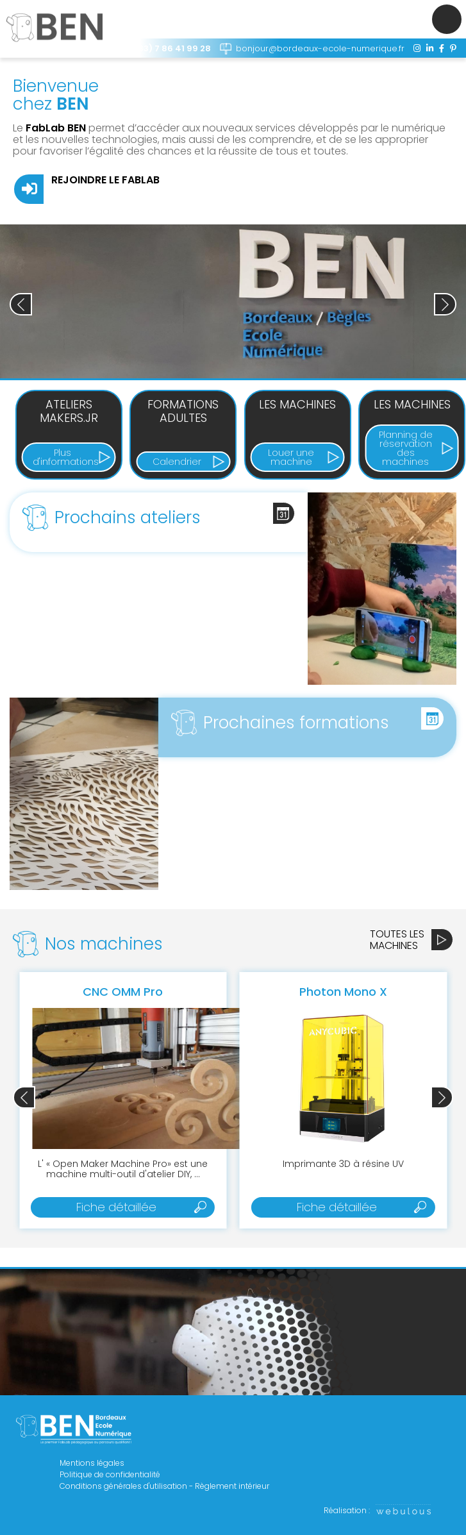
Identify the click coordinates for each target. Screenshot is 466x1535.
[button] (445, 304)
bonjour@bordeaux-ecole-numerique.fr (320, 48)
